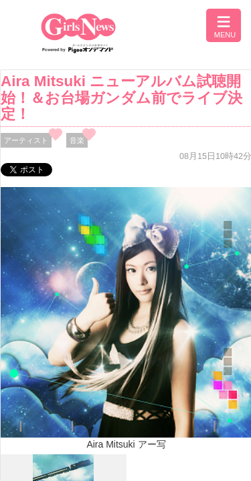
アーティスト (26, 140)
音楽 (77, 140)
